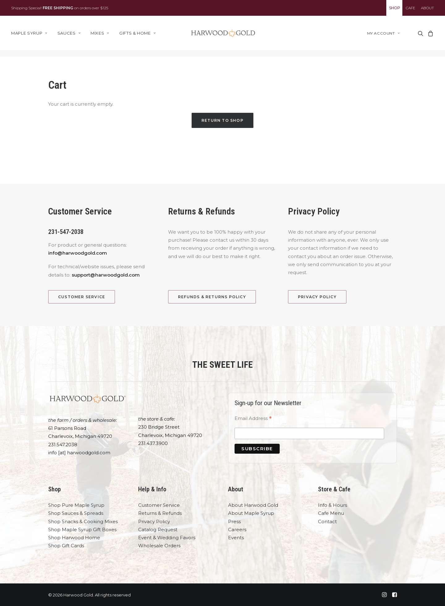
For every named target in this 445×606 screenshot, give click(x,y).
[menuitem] (394, 8)
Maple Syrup (29, 36)
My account (383, 36)
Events (236, 538)
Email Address (253, 419)
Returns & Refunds (160, 513)
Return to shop (222, 120)
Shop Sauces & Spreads (75, 513)
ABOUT (427, 8)
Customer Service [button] (81, 297)
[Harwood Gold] (225, 36)
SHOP (394, 8)
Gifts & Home (137, 36)
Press (234, 521)
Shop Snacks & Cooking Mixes (83, 521)
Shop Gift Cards (66, 546)
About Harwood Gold (253, 505)
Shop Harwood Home (74, 538)
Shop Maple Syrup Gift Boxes (82, 529)
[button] (420, 36)
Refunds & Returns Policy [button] (212, 297)
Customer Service (159, 505)
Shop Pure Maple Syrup (76, 505)
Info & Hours (332, 505)
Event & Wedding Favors (166, 538)
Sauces (69, 36)
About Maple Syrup (251, 513)
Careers (237, 529)
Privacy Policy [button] (317, 297)
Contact (327, 521)
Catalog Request (157, 529)
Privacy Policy (154, 521)
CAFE (410, 8)
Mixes (100, 36)
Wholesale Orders (159, 546)
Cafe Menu (331, 513)
